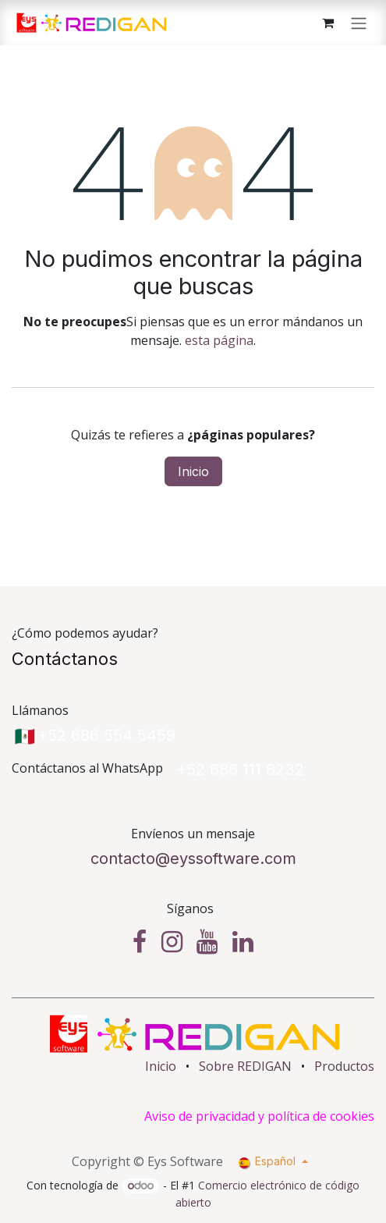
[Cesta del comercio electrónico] (327, 22)
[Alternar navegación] (358, 22)
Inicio (193, 471)
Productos (344, 1066)
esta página (219, 340)
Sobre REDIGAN (245, 1066)
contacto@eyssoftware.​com (193, 858)
